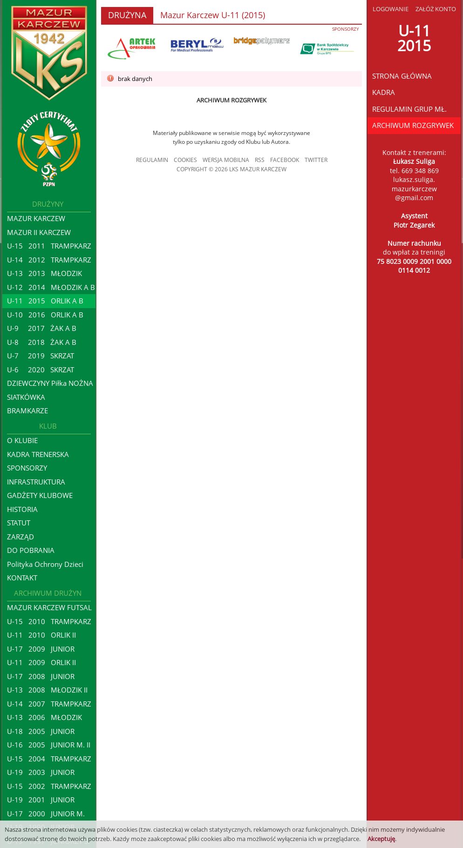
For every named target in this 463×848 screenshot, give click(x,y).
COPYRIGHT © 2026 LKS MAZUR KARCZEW (231, 169)
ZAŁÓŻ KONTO (435, 9)
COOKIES (185, 160)
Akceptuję (381, 839)
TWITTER (316, 160)
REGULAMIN (152, 160)
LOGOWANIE (391, 9)
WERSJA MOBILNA (226, 160)
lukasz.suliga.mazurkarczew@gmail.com (414, 188)
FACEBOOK (284, 160)
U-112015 (414, 37)
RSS (260, 160)
